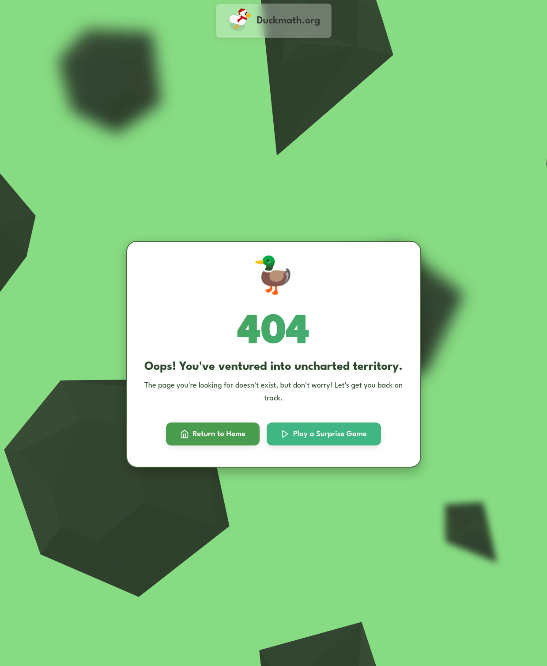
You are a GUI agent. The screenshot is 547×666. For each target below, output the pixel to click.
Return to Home (212, 434)
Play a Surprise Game (324, 434)
